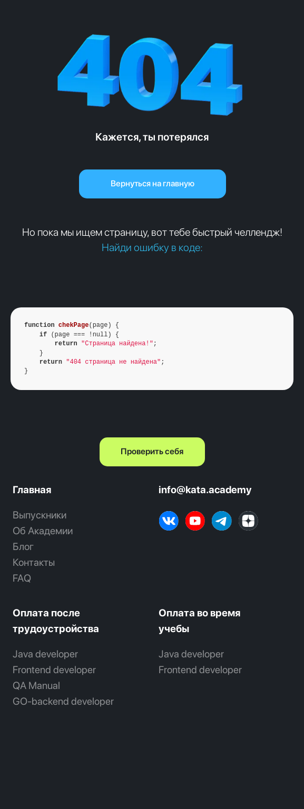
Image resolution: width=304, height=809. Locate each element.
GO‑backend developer (63, 701)
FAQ (22, 578)
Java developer (45, 654)
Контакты (34, 562)
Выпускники (39, 515)
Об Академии (43, 531)
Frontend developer (54, 670)
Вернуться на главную (152, 183)
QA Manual (36, 686)
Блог (23, 547)
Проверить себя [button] (152, 451)
